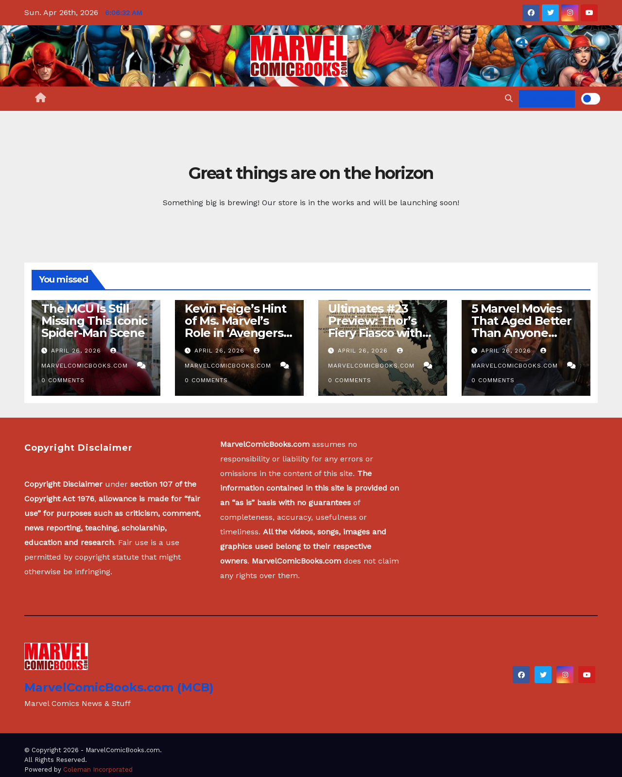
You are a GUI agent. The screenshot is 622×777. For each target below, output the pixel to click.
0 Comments (63, 380)
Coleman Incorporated (98, 769)
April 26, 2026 (77, 350)
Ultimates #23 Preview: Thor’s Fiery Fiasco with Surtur (375, 326)
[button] (509, 98)
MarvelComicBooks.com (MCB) (119, 687)
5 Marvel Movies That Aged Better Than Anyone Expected (521, 326)
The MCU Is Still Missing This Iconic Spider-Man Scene (94, 320)
